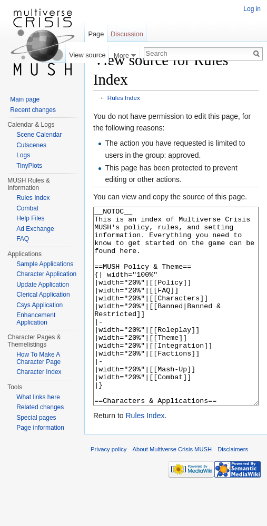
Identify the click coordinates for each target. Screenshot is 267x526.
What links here (38, 397)
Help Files (30, 218)
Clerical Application (43, 294)
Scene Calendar (39, 134)
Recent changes (33, 110)
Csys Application (39, 305)
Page (96, 34)
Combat (27, 208)
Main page (24, 99)
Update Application (42, 284)
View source (87, 55)
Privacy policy (108, 488)
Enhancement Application (35, 318)
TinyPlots (29, 165)
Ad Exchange (35, 228)
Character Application (46, 274)
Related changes (40, 407)
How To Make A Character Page (38, 358)
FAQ (22, 238)
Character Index (38, 372)
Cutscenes (31, 145)
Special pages (36, 417)
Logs (23, 155)
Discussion (127, 34)
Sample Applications (44, 264)
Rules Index (123, 97)
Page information (40, 427)
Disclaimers (232, 488)
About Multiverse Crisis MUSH (172, 488)
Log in (252, 9)
